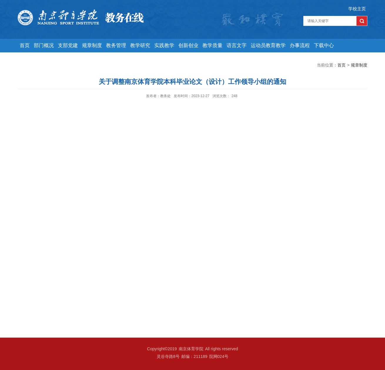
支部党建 (68, 45)
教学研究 (140, 45)
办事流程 (300, 45)
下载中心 (324, 45)
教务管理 (116, 45)
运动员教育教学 (268, 45)
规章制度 (92, 45)
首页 (25, 45)
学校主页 (357, 8)
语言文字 (237, 45)
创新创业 (188, 45)
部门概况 (44, 45)
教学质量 (212, 45)
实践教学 (164, 45)
